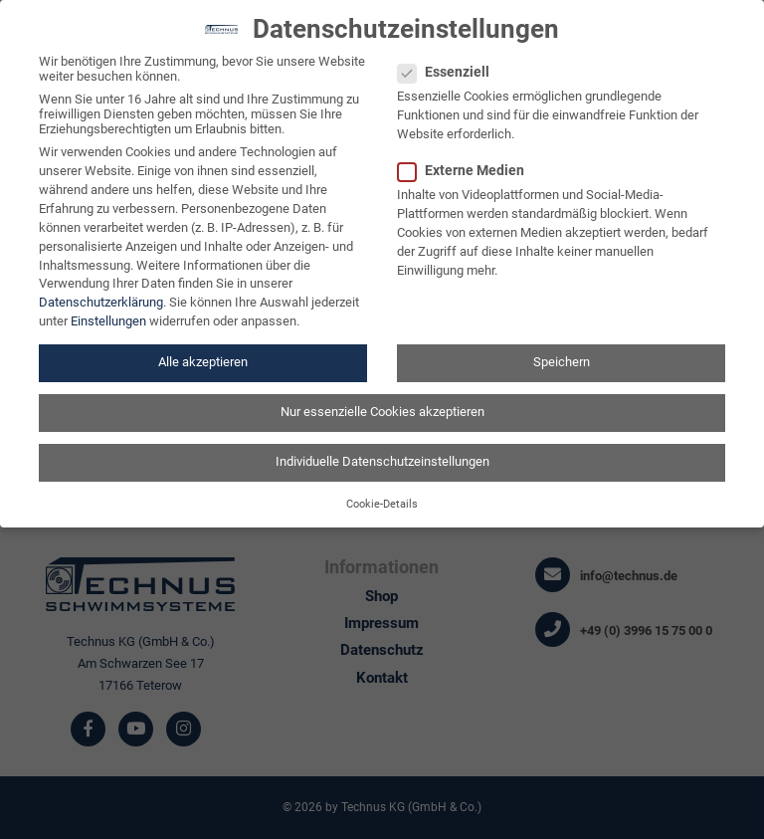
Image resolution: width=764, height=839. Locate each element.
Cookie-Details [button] (382, 493)
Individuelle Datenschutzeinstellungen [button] (382, 451)
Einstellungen (108, 311)
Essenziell (449, 61)
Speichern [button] (561, 351)
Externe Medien (467, 159)
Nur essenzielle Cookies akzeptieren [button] (382, 401)
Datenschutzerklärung (101, 292)
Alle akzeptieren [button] (203, 351)
